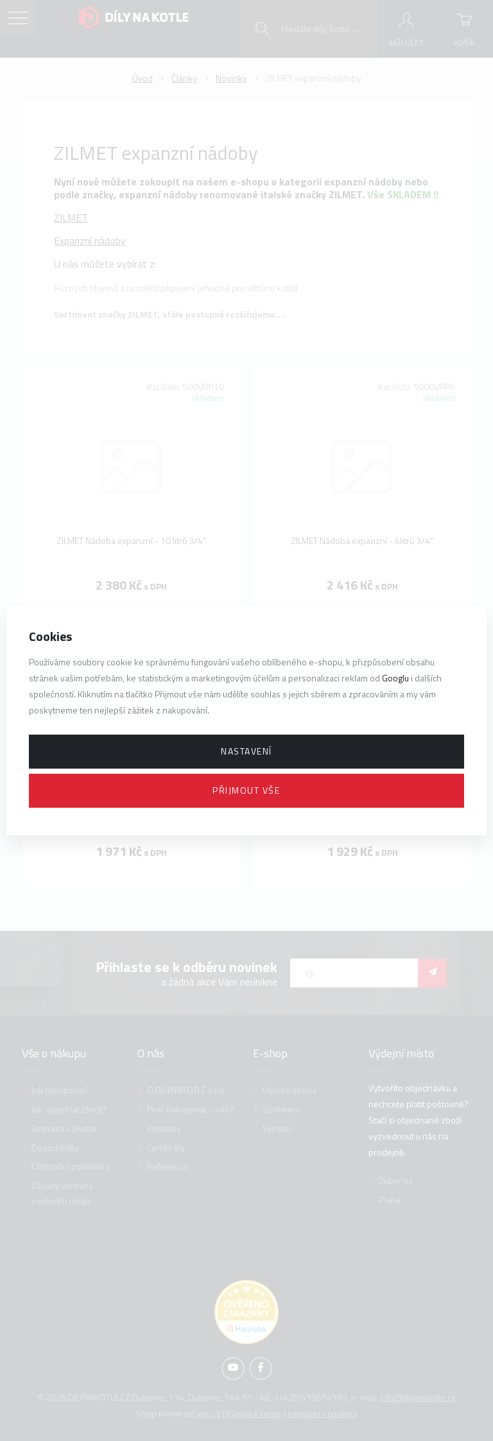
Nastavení (246, 751)
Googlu (395, 678)
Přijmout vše (246, 790)
